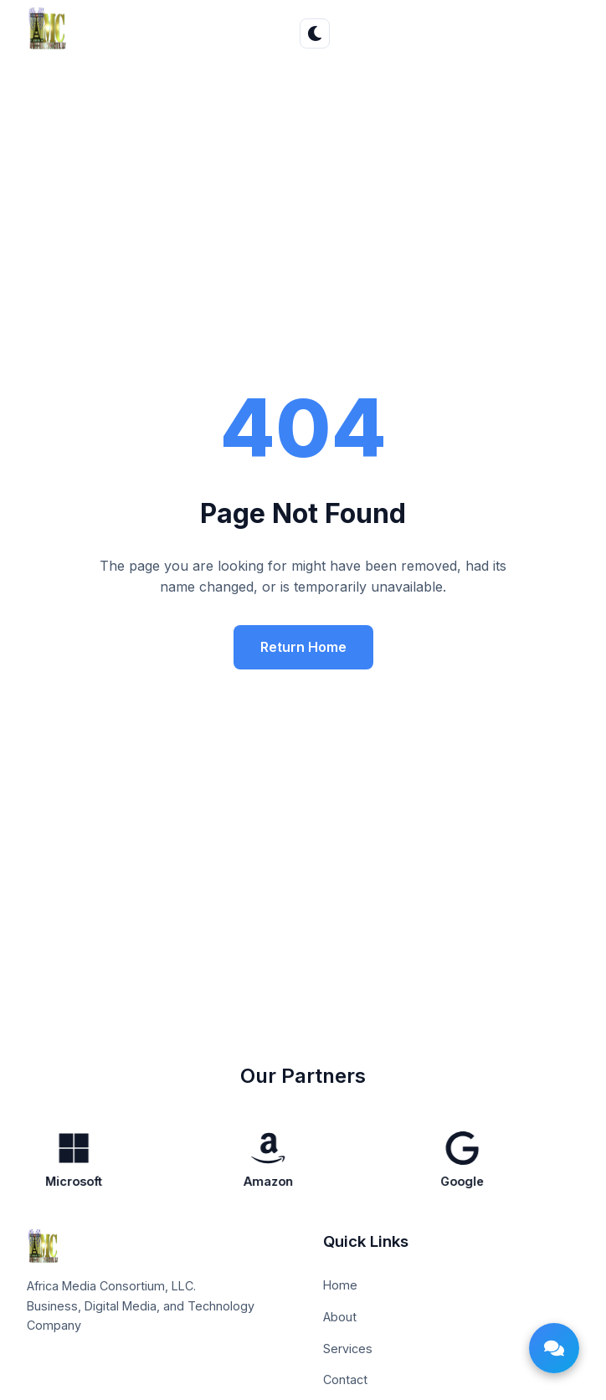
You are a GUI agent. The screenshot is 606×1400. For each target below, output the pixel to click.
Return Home (303, 646)
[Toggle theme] (315, 33)
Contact (345, 1379)
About (340, 1317)
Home (340, 1285)
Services (347, 1348)
